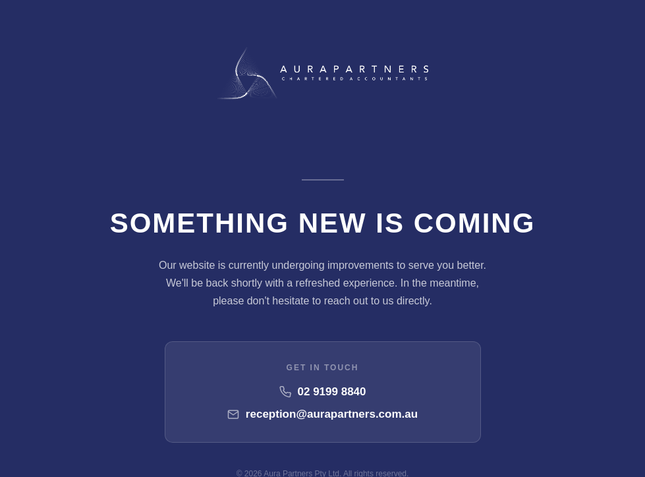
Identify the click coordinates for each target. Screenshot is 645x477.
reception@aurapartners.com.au (332, 414)
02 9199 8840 (332, 391)
